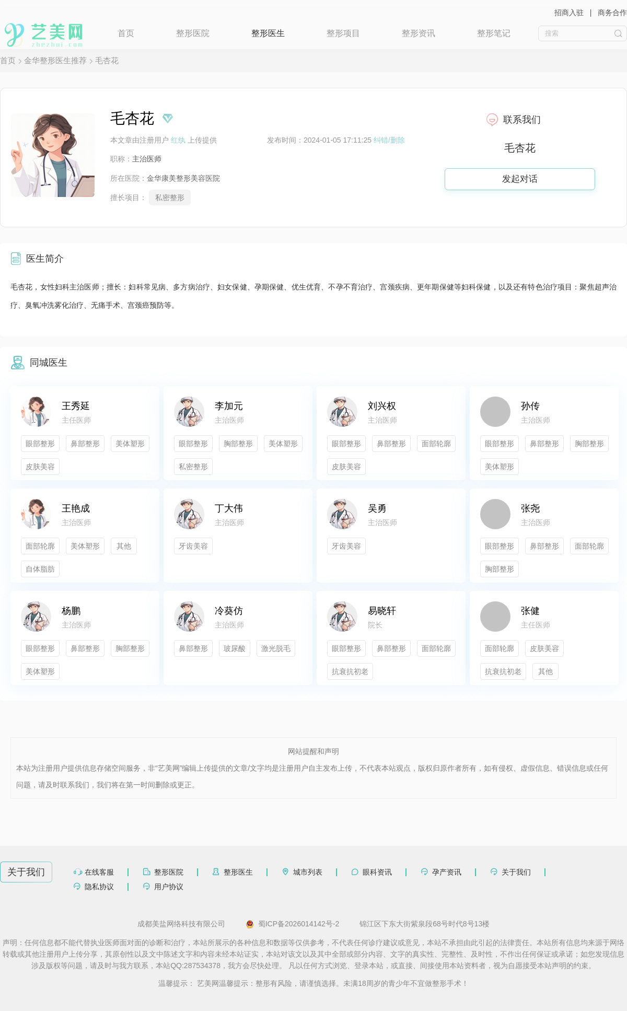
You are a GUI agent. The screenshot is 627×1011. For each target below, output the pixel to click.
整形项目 (343, 33)
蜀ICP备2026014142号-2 (293, 924)
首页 (126, 33)
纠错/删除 (389, 140)
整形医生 (268, 33)
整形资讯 (418, 33)
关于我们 (516, 872)
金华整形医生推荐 (55, 60)
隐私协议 (99, 886)
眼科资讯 (377, 872)
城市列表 (307, 872)
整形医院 (193, 33)
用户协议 (168, 886)
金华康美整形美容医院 (183, 178)
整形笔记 (493, 33)
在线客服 (99, 872)
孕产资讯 (446, 872)
